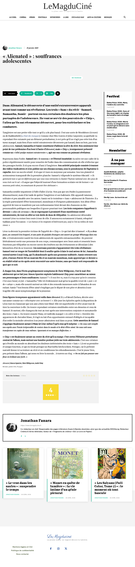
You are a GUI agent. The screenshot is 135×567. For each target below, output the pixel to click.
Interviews (55, 17)
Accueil (12, 17)
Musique (108, 17)
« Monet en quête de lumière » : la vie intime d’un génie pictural (65, 488)
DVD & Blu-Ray (78, 17)
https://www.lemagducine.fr (31, 425)
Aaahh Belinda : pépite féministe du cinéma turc (114, 172)
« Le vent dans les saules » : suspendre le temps (21, 486)
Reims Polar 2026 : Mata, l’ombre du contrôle (117, 103)
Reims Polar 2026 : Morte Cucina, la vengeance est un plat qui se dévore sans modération (118, 124)
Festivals (42, 17)
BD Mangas (76, 77)
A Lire (65, 17)
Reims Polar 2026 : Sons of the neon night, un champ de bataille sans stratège (118, 113)
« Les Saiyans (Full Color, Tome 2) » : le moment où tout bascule (108, 488)
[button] (124, 17)
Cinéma (22, 17)
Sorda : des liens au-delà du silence (116, 205)
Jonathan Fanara (15, 48)
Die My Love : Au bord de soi (115, 197)
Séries (32, 17)
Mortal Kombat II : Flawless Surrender (115, 181)
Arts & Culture (94, 17)
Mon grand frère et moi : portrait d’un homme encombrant (118, 189)
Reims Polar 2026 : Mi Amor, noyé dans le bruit (117, 135)
